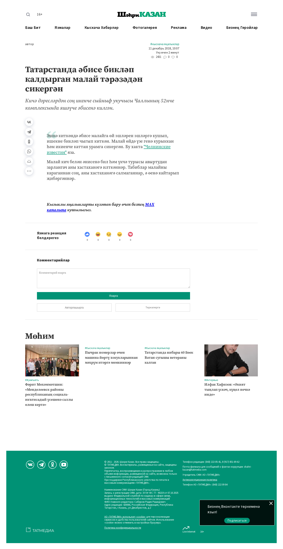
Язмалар (62, 27)
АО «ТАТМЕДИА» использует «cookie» (125, 516)
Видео (206, 27)
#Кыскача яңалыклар (164, 44)
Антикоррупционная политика (200, 479)
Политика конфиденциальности (122, 527)
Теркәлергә (152, 308)
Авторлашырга (74, 307)
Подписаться (237, 520)
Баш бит (33, 27)
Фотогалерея (145, 27)
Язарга (113, 295)
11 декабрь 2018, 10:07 (164, 48)
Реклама (179, 27)
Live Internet (189, 528)
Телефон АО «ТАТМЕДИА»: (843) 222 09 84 (205, 484)
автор (29, 44)
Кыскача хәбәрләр (102, 27)
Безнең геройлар (242, 27)
